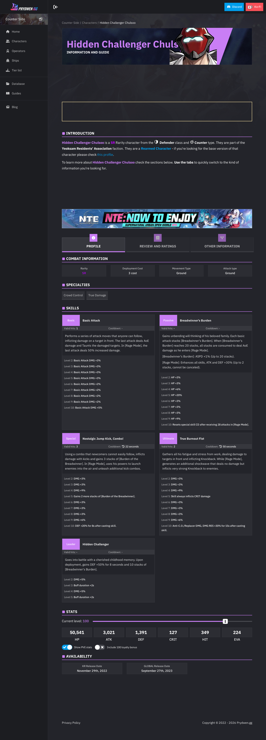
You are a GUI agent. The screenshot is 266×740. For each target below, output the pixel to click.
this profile (105, 154)
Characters (89, 23)
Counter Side (70, 23)
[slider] (225, 621)
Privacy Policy (71, 723)
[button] (234, 7)
